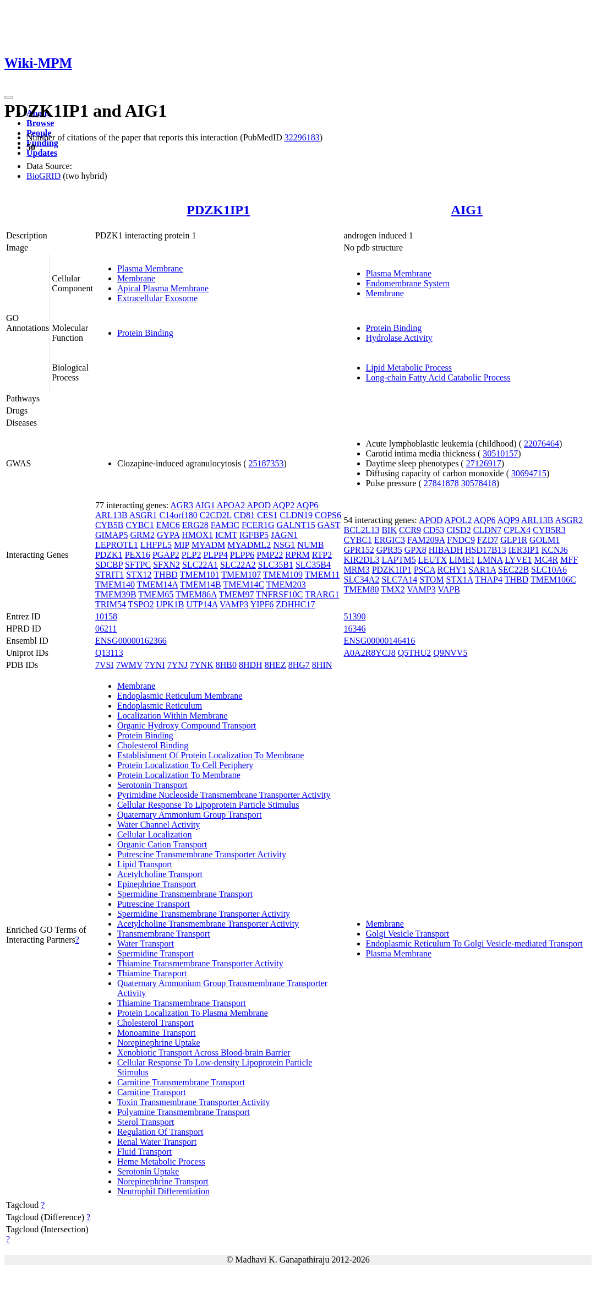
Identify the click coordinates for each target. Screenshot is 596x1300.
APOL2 (458, 520)
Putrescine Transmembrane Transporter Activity (201, 854)
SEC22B (513, 569)
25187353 (265, 463)
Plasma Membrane (150, 268)
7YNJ (177, 665)
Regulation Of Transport (160, 1131)
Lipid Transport (144, 864)
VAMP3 (234, 604)
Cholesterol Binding (152, 745)
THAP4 (488, 579)
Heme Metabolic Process (161, 1161)
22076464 (541, 443)
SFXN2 (166, 564)
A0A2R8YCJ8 (370, 652)
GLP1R (513, 540)
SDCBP (109, 564)
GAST (329, 525)
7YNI (155, 665)
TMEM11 (322, 574)
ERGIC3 (389, 540)
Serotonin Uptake (148, 1171)
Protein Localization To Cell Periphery (185, 765)
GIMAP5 (111, 535)
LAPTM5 (398, 559)
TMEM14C (243, 584)
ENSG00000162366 (131, 640)
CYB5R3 (549, 530)
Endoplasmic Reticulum (159, 705)
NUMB (310, 545)
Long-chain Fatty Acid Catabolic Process (438, 377)
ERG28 (195, 525)
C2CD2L (216, 515)
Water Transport (145, 943)
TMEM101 (200, 574)
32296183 (302, 137)
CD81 (244, 515)
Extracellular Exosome (157, 298)
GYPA (168, 535)
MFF (569, 559)
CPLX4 (517, 530)
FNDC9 (461, 540)
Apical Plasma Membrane (163, 288)
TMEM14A (157, 584)
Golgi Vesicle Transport (408, 933)
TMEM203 (286, 584)
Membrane (136, 278)
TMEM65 (155, 594)
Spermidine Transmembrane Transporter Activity (203, 913)
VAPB (449, 589)
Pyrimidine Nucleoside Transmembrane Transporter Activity (224, 794)
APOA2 (231, 505)
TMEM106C (553, 579)
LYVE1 (518, 559)
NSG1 (284, 545)
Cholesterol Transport (155, 1022)
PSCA (424, 569)
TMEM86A (196, 594)
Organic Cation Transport (162, 844)
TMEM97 (236, 594)
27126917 (483, 463)
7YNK (202, 665)
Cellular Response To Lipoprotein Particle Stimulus (208, 804)
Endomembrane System (408, 283)
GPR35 (389, 549)
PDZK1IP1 (218, 210)
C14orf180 (178, 515)
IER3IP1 (523, 549)
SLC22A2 (238, 564)
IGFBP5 (254, 535)
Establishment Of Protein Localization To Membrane (210, 755)
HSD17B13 (485, 549)
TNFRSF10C (279, 594)
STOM (431, 579)
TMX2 (393, 589)
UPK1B (170, 604)
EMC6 (168, 525)
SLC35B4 (313, 564)
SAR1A (482, 569)
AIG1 (467, 210)
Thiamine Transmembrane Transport (181, 1003)
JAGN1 (284, 535)
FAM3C (225, 525)
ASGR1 (143, 515)
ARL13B (111, 515)
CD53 (433, 530)
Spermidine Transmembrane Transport (185, 894)
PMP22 (269, 554)
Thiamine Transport (152, 973)
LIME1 (462, 559)
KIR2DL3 (362, 559)
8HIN (322, 665)
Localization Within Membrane (172, 715)
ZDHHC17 (295, 604)
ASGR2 (569, 520)
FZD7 (487, 540)
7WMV (129, 665)
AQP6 (307, 505)
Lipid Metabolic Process (409, 367)
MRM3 (357, 569)
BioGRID (43, 176)
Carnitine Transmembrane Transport (181, 1082)
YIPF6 (262, 604)
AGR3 (181, 505)
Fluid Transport (144, 1151)
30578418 (478, 483)
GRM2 (142, 535)
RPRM (297, 554)
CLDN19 (296, 515)
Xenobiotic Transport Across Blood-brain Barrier (204, 1052)
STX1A (459, 579)
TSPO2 (141, 604)
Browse (40, 123)
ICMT (226, 535)
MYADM (208, 545)
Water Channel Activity (158, 824)
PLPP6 (242, 554)
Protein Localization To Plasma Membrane (192, 1013)
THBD (166, 574)
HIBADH (446, 549)
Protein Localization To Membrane (178, 775)
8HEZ (275, 665)
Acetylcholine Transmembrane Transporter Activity (208, 923)
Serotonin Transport (152, 785)
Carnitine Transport (151, 1092)
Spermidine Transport (155, 953)
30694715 (528, 473)
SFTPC (138, 564)
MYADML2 (249, 545)
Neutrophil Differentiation (163, 1191)
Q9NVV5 (450, 652)
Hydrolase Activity (399, 337)
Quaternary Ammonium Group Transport (189, 814)
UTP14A (201, 604)
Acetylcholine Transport (160, 874)
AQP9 (508, 520)
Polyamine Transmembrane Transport (183, 1112)
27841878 (441, 483)
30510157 (500, 453)
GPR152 (359, 549)
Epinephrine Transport (156, 884)
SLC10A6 (549, 569)
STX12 (138, 574)
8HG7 (299, 665)
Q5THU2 (414, 652)
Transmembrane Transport (163, 933)
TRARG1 (322, 594)
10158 (106, 616)
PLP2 (191, 554)
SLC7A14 (399, 579)
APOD (259, 505)
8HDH (251, 665)
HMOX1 (197, 535)
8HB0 (226, 665)
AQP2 (283, 505)
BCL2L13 (362, 530)
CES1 (267, 515)
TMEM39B (115, 594)
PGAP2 (165, 554)
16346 (355, 628)
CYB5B (109, 525)
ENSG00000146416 (379, 640)
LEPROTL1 (116, 545)
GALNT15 (295, 525)
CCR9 (410, 530)
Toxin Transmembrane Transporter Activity (193, 1102)
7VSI (104, 665)
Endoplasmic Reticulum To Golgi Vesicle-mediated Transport (474, 943)
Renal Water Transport (156, 1141)
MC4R (546, 559)
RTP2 (322, 554)
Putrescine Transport (153, 904)
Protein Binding (145, 333)
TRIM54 (110, 604)
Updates (41, 152)
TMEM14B (200, 584)
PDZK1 (109, 554)
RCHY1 (452, 569)
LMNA (489, 559)
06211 (106, 628)
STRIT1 (109, 574)
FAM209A (426, 540)
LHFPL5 (156, 545)
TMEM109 (283, 574)
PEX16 (137, 554)
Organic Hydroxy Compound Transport (186, 725)
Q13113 (109, 652)
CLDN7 (487, 530)
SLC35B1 (275, 564)
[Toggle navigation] (8, 97)
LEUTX (432, 559)
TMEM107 (241, 574)
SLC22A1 (200, 564)
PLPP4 (215, 554)
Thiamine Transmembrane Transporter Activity (200, 963)
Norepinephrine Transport (163, 1181)
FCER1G (258, 525)
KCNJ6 (555, 549)
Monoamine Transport (156, 1032)
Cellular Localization (154, 834)
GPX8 (415, 549)
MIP (181, 545)
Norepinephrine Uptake (158, 1042)
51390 (355, 616)
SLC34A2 (362, 579)
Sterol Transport (145, 1122)
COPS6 (328, 515)
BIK (389, 530)
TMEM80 (361, 589)
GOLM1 (544, 540)
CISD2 (458, 530)
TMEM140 (115, 584)
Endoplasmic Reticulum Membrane (180, 695)
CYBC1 (139, 525)
